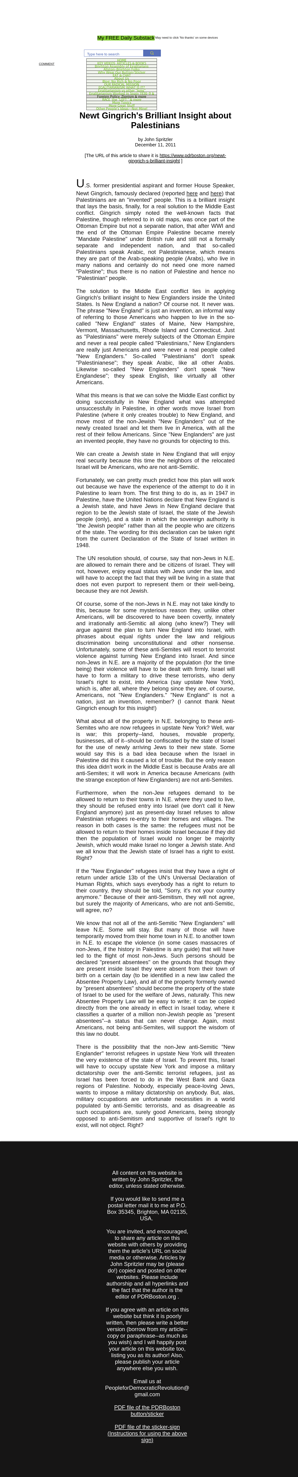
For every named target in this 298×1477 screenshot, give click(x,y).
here (192, 193)
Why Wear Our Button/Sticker (121, 72)
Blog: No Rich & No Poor (121, 81)
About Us (121, 78)
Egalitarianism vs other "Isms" (122, 90)
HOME (121, 60)
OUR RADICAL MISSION (121, 84)
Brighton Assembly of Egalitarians (122, 66)
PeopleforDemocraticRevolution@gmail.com (147, 1391)
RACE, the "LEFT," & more (121, 99)
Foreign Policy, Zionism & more (121, 96)
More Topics (121, 102)
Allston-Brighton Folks (122, 69)
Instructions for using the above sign (148, 1436)
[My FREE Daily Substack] (126, 38)
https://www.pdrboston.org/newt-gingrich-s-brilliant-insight (177, 158)
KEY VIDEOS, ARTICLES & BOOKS (121, 63)
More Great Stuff (122, 105)
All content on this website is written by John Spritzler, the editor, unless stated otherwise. (147, 1179)
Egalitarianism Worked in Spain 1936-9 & (121, 93)
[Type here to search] (110, 54)
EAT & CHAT (122, 75)
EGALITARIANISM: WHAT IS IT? (121, 87)
